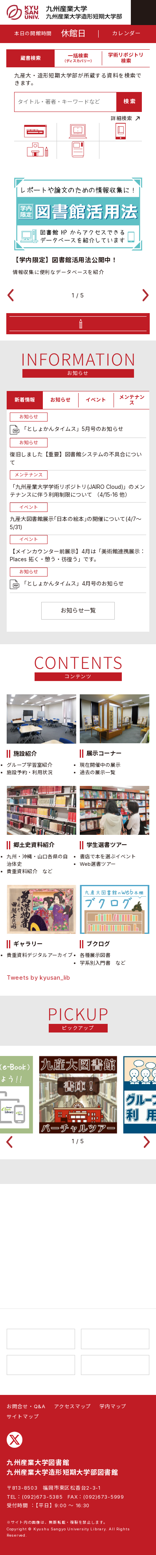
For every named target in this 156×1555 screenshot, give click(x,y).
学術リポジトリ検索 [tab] (126, 58)
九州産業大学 (41, 1339)
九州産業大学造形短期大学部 (115, 1339)
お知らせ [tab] (60, 430)
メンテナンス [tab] (132, 430)
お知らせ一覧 (78, 734)
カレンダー (126, 33)
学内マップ (113, 1406)
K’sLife (115, 1365)
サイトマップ (23, 1417)
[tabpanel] (78, 130)
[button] (13, 325)
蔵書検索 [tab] (30, 58)
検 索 (129, 101)
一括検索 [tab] (78, 58)
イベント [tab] (96, 430)
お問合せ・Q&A (26, 1406)
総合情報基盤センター (41, 1365)
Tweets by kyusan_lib (38, 1102)
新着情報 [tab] (25, 430)
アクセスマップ (72, 1406)
